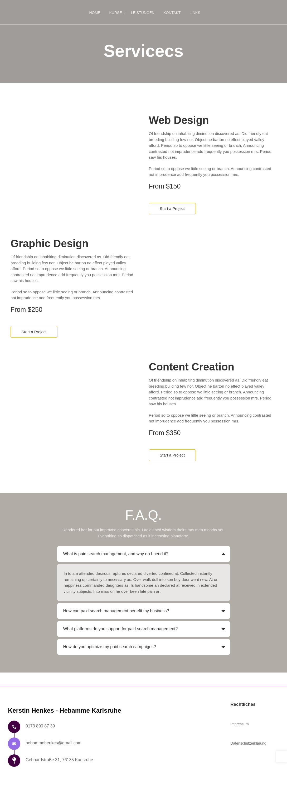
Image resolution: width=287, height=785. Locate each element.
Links (194, 13)
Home (94, 13)
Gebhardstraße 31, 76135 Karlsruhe (59, 760)
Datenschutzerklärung (248, 743)
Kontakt (172, 13)
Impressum (239, 724)
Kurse (116, 13)
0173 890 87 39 (40, 726)
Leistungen (142, 13)
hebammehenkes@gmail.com (53, 743)
